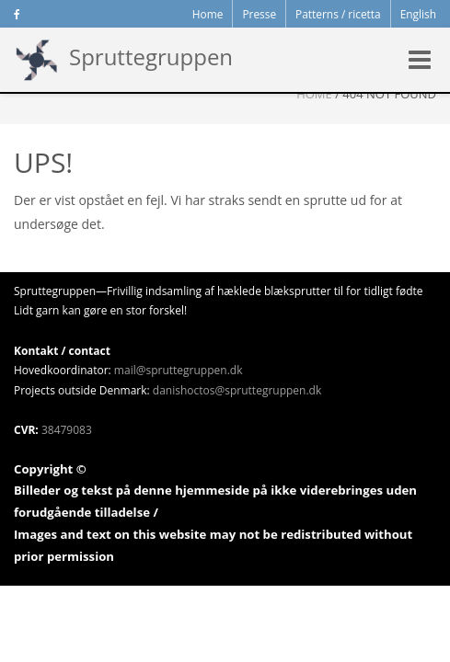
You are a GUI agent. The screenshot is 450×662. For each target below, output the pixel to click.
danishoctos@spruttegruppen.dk (237, 390)
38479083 (66, 430)
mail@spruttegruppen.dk (178, 370)
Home (314, 94)
